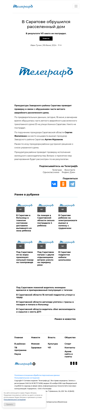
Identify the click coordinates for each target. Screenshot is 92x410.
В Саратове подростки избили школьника (64, 256)
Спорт (68, 344)
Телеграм (57, 170)
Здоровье (36, 347)
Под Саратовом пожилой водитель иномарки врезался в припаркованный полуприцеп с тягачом (44, 288)
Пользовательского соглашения (15, 399)
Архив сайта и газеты (69, 354)
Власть (51, 337)
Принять (9, 404)
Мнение (35, 344)
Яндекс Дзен (68, 172)
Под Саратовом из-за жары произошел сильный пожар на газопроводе (24, 257)
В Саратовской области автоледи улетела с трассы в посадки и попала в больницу (45, 303)
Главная (18, 337)
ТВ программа (20, 348)
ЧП (49, 347)
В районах (19, 344)
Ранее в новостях (65, 319)
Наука (17, 354)
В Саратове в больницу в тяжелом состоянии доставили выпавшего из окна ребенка (24, 223)
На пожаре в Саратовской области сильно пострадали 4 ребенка (45, 220)
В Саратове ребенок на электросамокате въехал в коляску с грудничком (67, 221)
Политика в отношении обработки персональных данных (37, 375)
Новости (46, 38)
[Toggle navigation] (76, 6)
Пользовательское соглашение (27, 378)
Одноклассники (51, 172)
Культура (53, 344)
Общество (70, 337)
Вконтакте (69, 170)
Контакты (70, 347)
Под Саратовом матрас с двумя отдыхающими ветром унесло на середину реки (45, 258)
